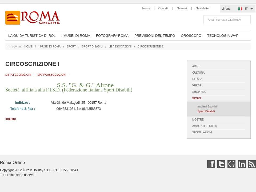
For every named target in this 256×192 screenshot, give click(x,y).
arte (195, 66)
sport (71, 46)
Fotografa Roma (112, 36)
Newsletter (203, 8)
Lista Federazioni (18, 74)
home (29, 46)
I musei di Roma (75, 36)
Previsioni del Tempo (154, 36)
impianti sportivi (207, 106)
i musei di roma (49, 46)
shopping (199, 91)
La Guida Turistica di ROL (31, 36)
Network (182, 8)
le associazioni (120, 46)
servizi (197, 79)
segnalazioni (202, 132)
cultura (198, 72)
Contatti (163, 8)
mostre (198, 119)
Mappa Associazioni (52, 74)
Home (146, 8)
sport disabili (92, 46)
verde (196, 85)
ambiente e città (205, 126)
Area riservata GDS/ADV (224, 19)
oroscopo (191, 36)
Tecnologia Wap (222, 36)
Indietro (10, 119)
